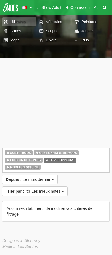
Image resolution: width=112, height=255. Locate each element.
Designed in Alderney (21, 240)
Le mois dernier (30, 179)
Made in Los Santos (20, 246)
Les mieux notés (35, 191)
